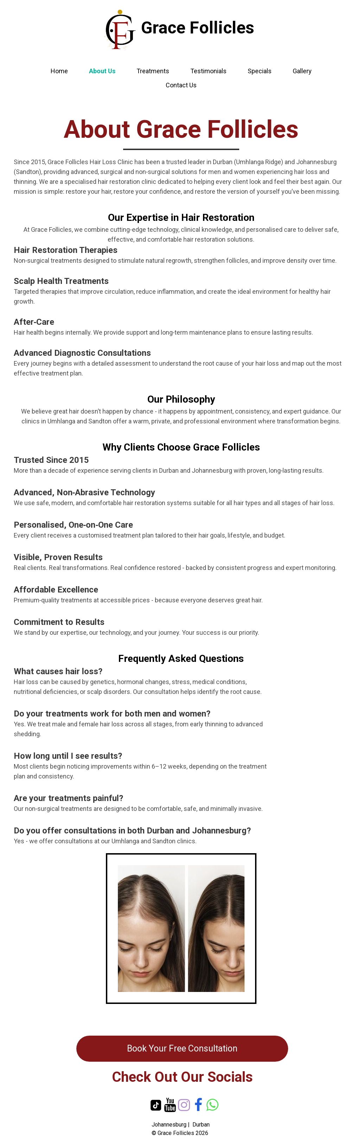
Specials (260, 71)
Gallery (302, 71)
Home (59, 71)
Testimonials (208, 71)
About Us (102, 71)
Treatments (152, 71)
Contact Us (181, 85)
